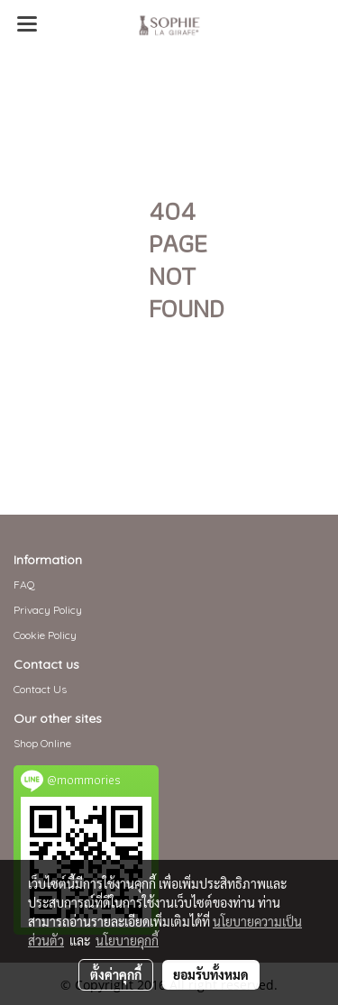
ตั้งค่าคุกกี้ (116, 974)
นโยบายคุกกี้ (127, 940)
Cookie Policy (45, 635)
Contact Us (40, 689)
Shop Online (42, 743)
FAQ (24, 584)
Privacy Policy (48, 610)
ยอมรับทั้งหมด (211, 974)
